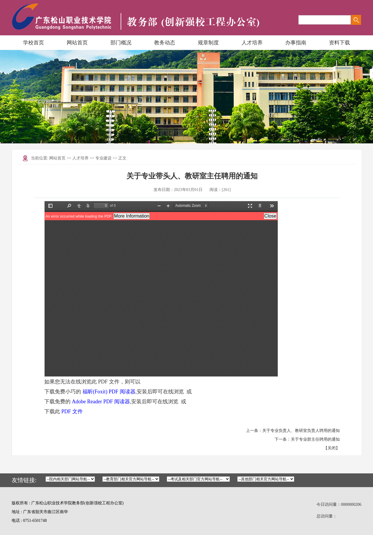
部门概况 (120, 43)
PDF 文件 (72, 411)
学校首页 (33, 43)
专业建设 (103, 158)
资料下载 (339, 43)
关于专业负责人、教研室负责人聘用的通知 (301, 430)
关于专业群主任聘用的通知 (315, 439)
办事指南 (295, 43)
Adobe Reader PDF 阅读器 (101, 401)
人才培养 (252, 43)
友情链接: (24, 480)
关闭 (332, 448)
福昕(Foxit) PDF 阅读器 (109, 392)
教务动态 (164, 43)
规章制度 (208, 43)
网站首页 (77, 43)
